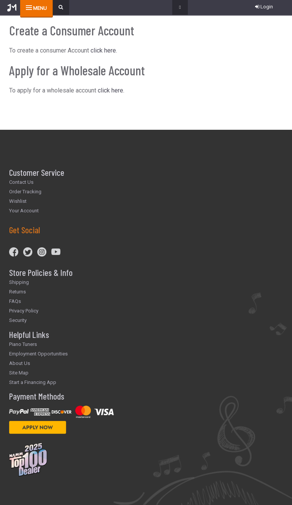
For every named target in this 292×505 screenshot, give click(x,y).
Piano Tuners (23, 344)
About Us (19, 363)
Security (18, 320)
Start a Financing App (32, 382)
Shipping (19, 282)
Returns (17, 292)
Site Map (19, 373)
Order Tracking (25, 191)
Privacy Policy (23, 311)
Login (264, 7)
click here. (103, 50)
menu (40, 8)
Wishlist (18, 201)
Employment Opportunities (38, 354)
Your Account (24, 210)
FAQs (15, 301)
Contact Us (21, 182)
